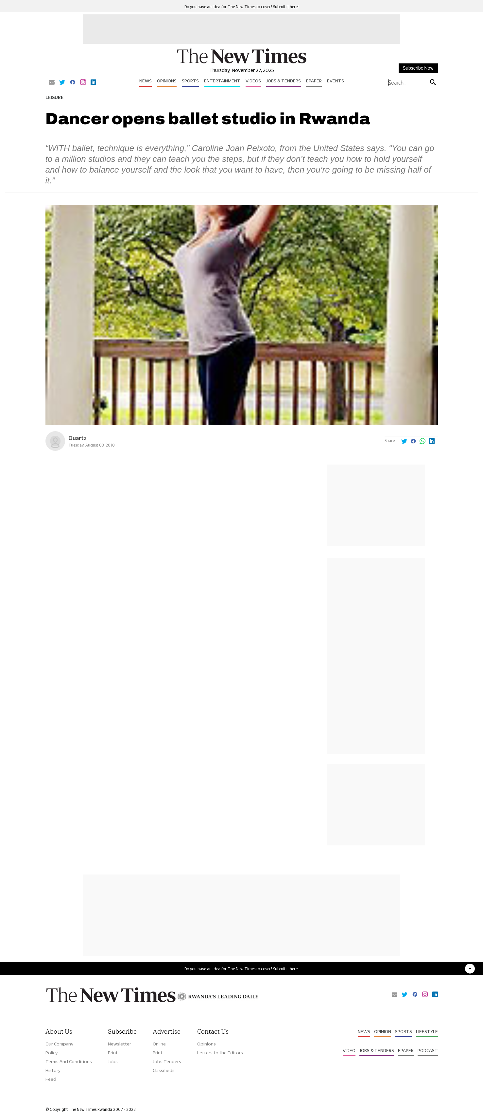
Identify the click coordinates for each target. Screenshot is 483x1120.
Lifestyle (427, 1031)
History (52, 1070)
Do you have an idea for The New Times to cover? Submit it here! (241, 7)
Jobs (113, 1061)
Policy (51, 1052)
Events (335, 80)
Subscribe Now (418, 68)
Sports (190, 80)
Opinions (167, 80)
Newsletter (119, 1043)
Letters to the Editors (220, 1052)
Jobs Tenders (167, 1061)
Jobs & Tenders (283, 80)
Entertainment (222, 80)
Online (159, 1043)
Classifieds (164, 1070)
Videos (253, 80)
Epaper (314, 80)
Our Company (59, 1043)
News (145, 80)
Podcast (428, 1050)
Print (113, 1052)
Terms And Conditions (68, 1061)
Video (349, 1050)
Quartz (77, 438)
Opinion (382, 1031)
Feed (50, 1079)
